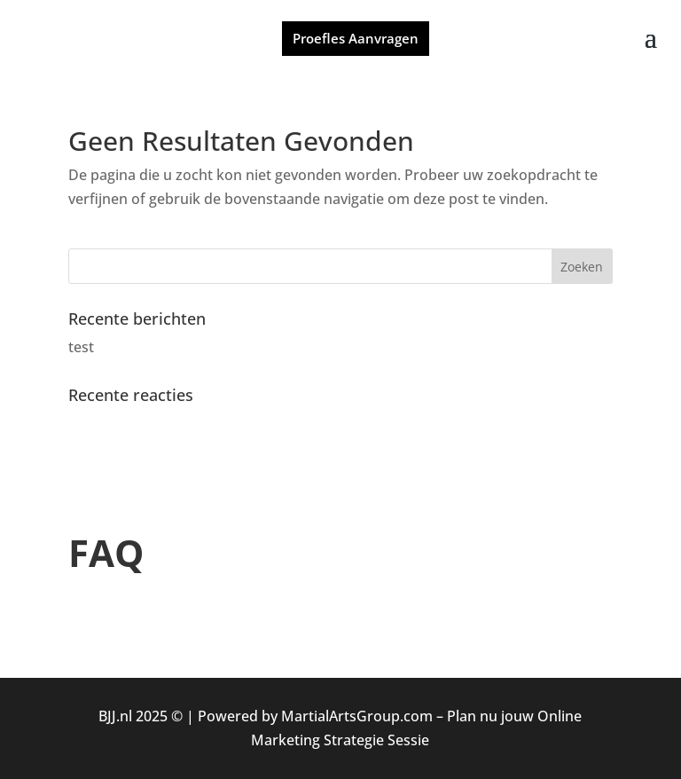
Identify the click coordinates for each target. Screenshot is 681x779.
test (81, 347)
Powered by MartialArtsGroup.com (315, 716)
